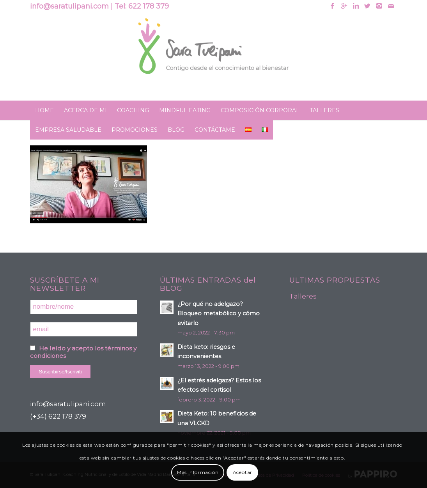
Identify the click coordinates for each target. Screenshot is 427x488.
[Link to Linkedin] (355, 6)
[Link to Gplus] (344, 6)
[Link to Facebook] (332, 6)
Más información (197, 472)
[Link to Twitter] (367, 6)
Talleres (303, 296)
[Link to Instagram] (379, 6)
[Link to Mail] (391, 6)
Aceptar (242, 472)
